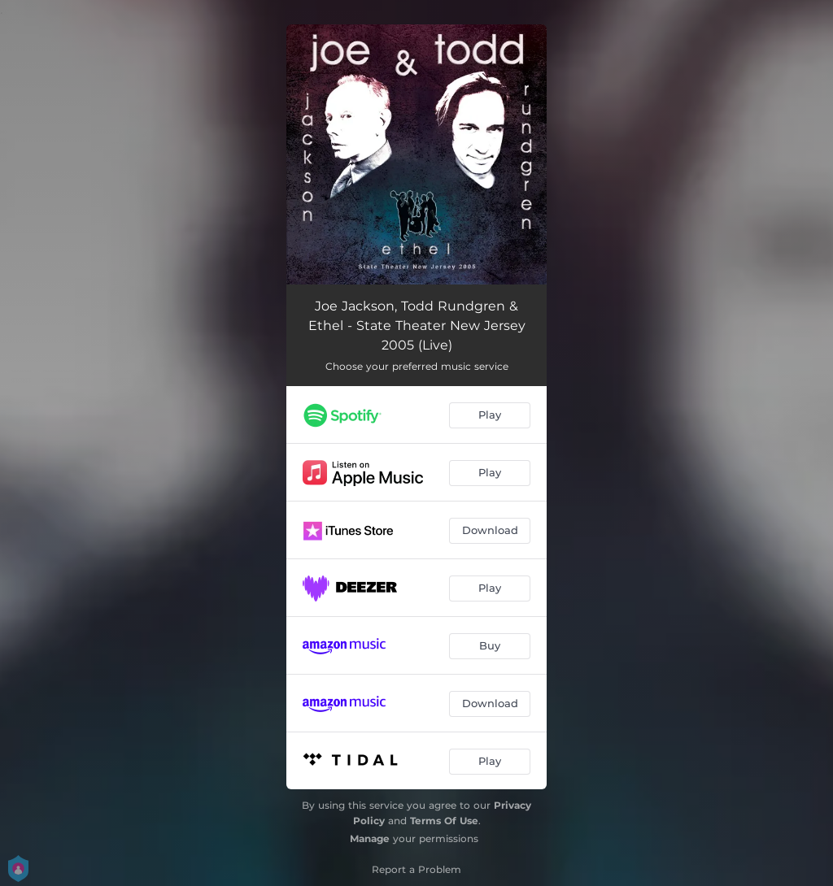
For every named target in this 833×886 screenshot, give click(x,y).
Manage (370, 838)
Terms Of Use (444, 820)
